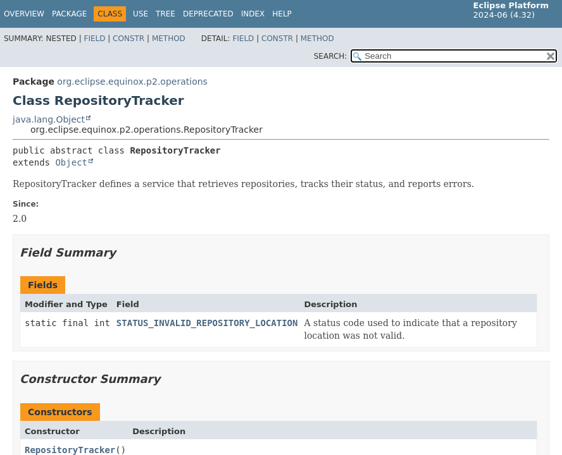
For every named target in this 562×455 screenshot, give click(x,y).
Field (94, 38)
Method (168, 38)
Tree (165, 13)
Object (71, 162)
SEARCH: (330, 56)
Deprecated (208, 13)
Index (253, 13)
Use (140, 13)
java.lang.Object (49, 119)
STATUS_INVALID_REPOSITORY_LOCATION (207, 323)
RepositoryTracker (70, 450)
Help (282, 13)
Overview (24, 13)
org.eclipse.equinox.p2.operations (132, 81)
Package (69, 13)
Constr (128, 38)
